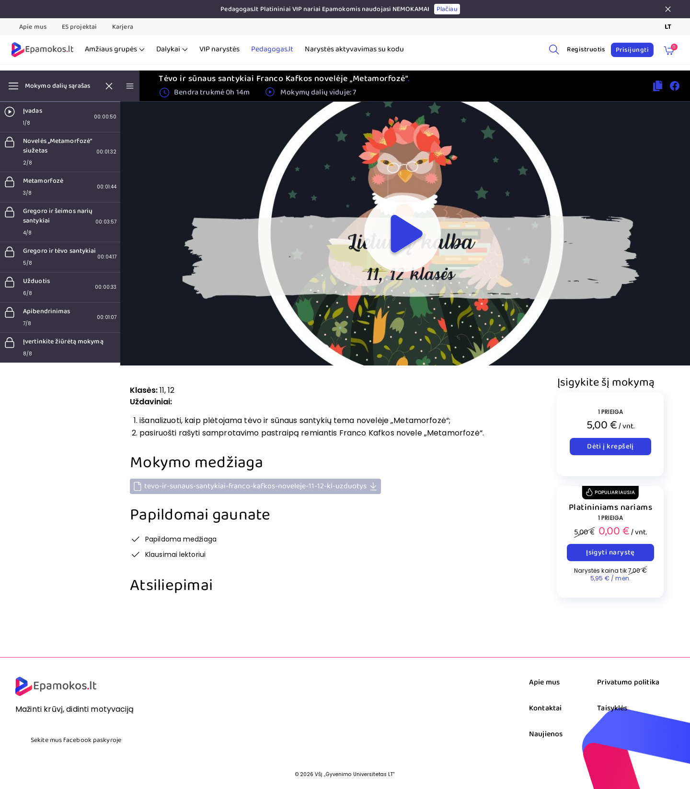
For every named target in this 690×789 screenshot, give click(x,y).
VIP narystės (219, 49)
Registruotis (586, 49)
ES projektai (79, 27)
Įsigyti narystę (610, 552)
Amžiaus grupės (115, 49)
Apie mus (32, 27)
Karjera (122, 27)
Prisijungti (632, 50)
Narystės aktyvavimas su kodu (354, 49)
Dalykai (172, 49)
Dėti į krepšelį (610, 446)
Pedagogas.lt (272, 49)
